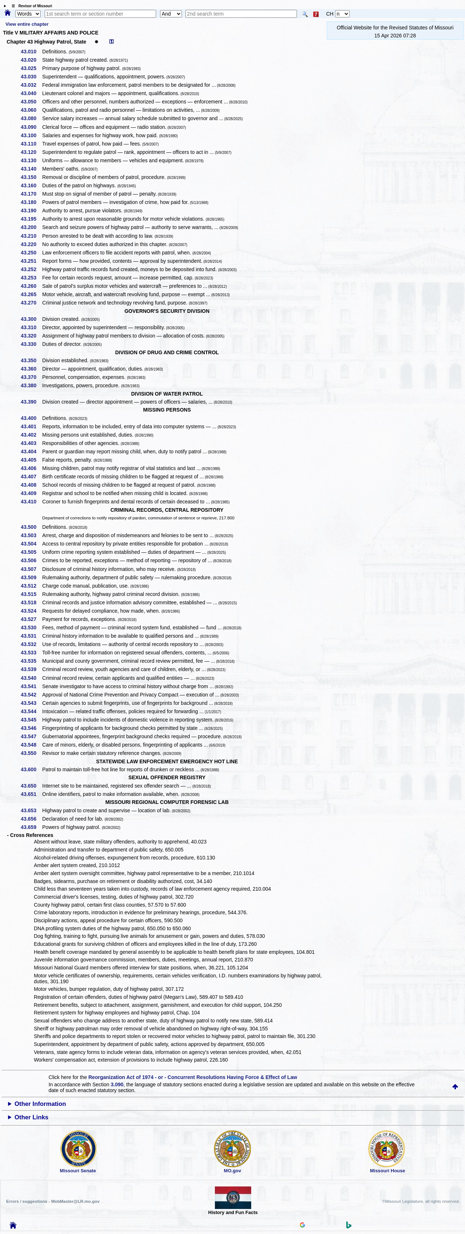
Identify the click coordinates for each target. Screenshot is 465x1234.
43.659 (31, 827)
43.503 (31, 535)
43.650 (31, 786)
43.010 (31, 51)
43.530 (31, 627)
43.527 (31, 619)
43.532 (31, 644)
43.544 (31, 711)
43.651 (31, 794)
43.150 (31, 177)
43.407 (31, 476)
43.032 (31, 85)
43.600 (31, 769)
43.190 (31, 210)
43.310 (31, 327)
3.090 (117, 1084)
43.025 (31, 68)
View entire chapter (27, 24)
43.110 (31, 144)
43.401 (31, 426)
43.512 (31, 586)
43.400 (31, 418)
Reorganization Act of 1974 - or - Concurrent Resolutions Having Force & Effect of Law (192, 1077)
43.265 (31, 294)
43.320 (31, 336)
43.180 (31, 202)
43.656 (31, 819)
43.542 (31, 695)
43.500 (31, 527)
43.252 (31, 269)
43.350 (31, 360)
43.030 (31, 76)
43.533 (31, 652)
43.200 (31, 227)
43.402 (31, 435)
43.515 (31, 594)
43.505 (31, 552)
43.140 (31, 169)
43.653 (31, 810)
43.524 (31, 611)
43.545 (31, 720)
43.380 (31, 385)
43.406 (31, 468)
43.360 (31, 369)
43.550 (31, 753)
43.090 (31, 127)
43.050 (31, 102)
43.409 (31, 493)
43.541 (31, 686)
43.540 (31, 678)
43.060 (31, 110)
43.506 (31, 560)
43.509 (31, 577)
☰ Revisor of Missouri (30, 6)
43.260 (31, 286)
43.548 (31, 745)
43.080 (31, 118)
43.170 (31, 194)
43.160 (31, 185)
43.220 (31, 244)
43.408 (31, 485)
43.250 (31, 253)
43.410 (31, 501)
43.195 (31, 219)
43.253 (31, 278)
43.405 (31, 460)
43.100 (31, 135)
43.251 (31, 261)
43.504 (31, 544)
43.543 (31, 703)
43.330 (31, 344)
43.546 (31, 728)
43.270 (31, 303)
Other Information (40, 1103)
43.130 (31, 160)
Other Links (31, 1117)
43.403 (31, 443)
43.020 (31, 60)
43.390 (31, 402)
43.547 (31, 736)
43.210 (31, 236)
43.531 (31, 636)
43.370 (31, 377)
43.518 (31, 602)
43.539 (31, 669)
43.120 (31, 152)
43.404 (31, 451)
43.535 (31, 661)
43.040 (31, 93)
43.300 (31, 319)
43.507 (31, 569)
